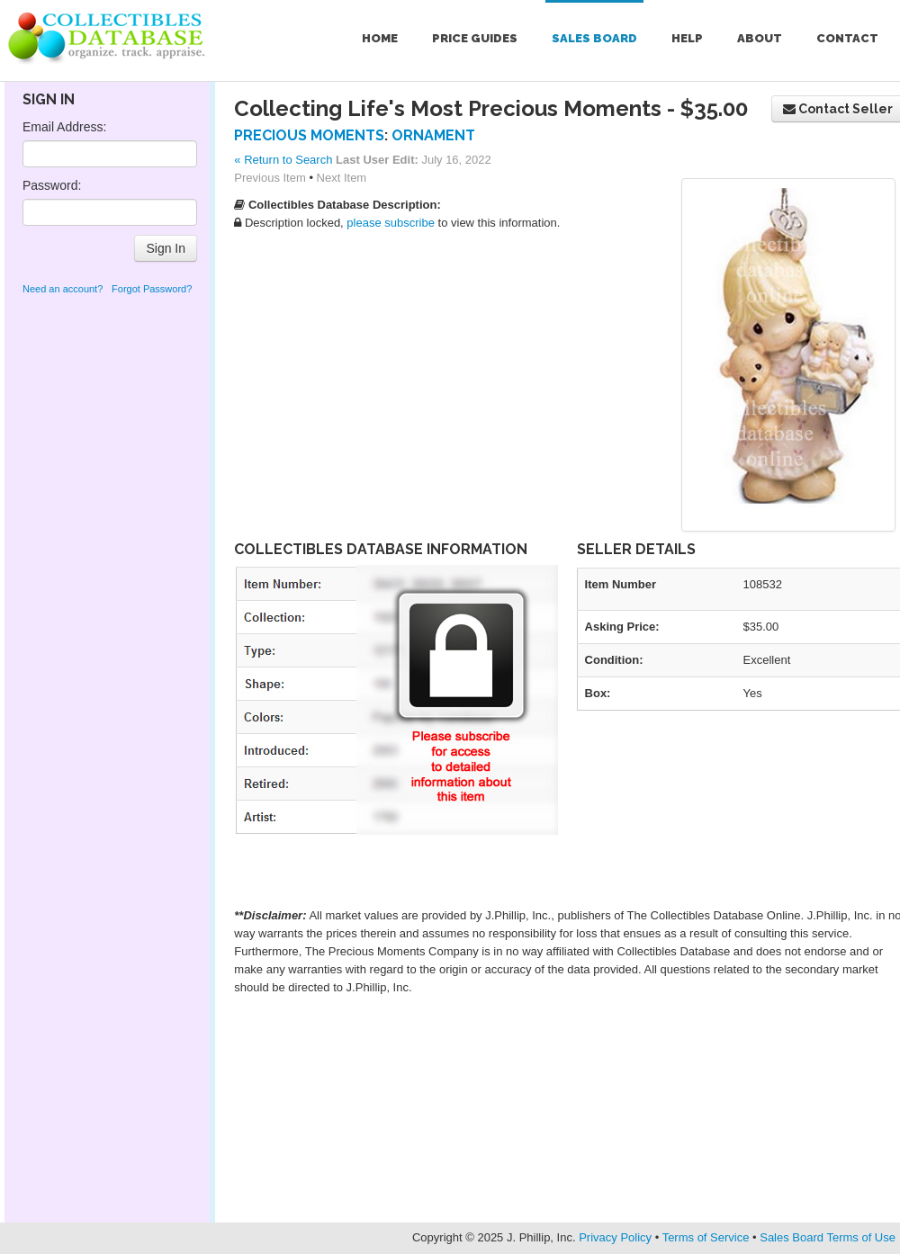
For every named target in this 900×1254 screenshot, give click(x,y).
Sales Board (594, 38)
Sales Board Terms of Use (828, 1237)
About (759, 38)
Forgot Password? (152, 288)
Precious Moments (309, 135)
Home (380, 38)
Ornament (433, 135)
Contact (847, 38)
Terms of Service (706, 1237)
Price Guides (475, 38)
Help (687, 38)
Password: (51, 185)
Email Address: (64, 127)
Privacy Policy (615, 1237)
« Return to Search (283, 159)
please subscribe (390, 222)
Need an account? (62, 288)
